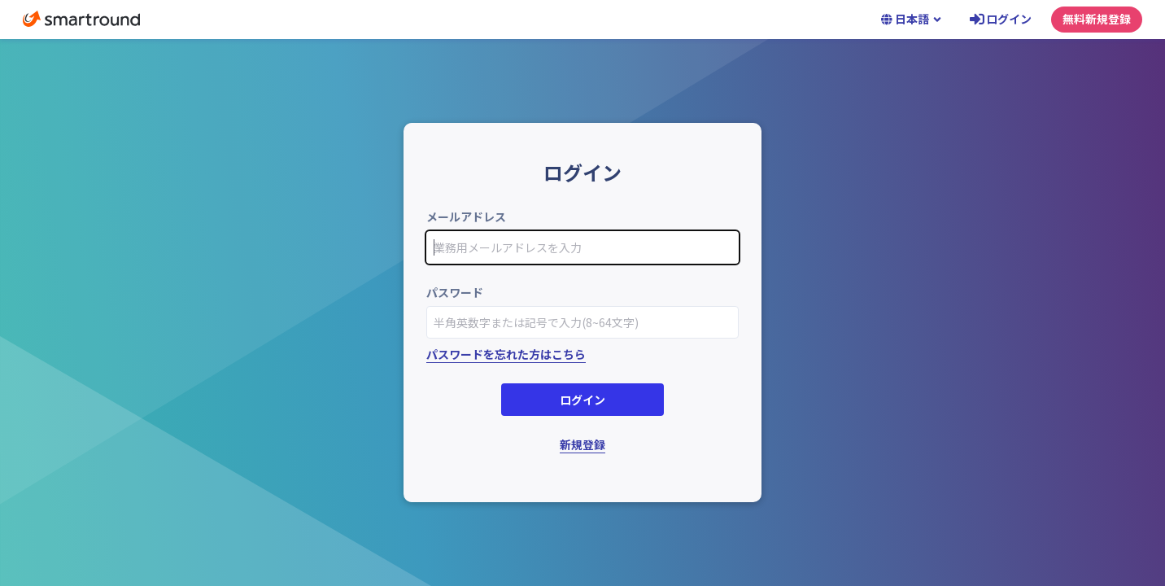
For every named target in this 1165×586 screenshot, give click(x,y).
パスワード (454, 292)
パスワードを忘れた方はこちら (506, 354)
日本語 (912, 19)
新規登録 (582, 444)
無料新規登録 (1096, 19)
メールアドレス (466, 216)
